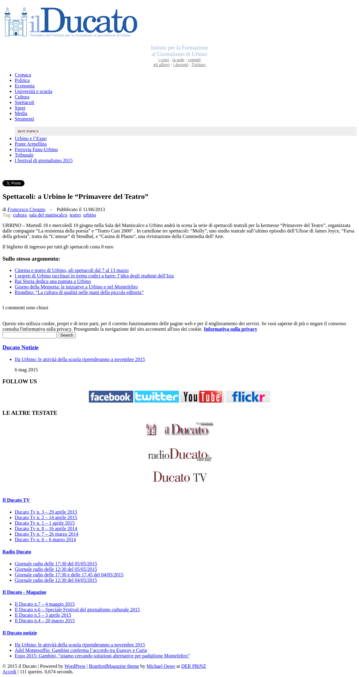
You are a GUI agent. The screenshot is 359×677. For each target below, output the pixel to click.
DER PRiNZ (193, 666)
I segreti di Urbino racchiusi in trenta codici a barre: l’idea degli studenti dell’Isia (94, 275)
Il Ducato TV (16, 500)
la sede (178, 60)
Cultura (22, 96)
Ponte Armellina (31, 144)
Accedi (9, 671)
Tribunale (24, 155)
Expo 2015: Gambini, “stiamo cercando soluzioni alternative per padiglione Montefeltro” (102, 655)
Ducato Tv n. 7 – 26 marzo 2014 (46, 534)
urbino (89, 215)
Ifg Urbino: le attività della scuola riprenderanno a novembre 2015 (80, 359)
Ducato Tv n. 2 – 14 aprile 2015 (46, 517)
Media (21, 113)
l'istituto (199, 64)
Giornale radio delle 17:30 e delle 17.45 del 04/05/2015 (69, 574)
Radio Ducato (16, 551)
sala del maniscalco (48, 215)
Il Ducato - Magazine (24, 592)
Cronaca (23, 74)
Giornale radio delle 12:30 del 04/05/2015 (56, 580)
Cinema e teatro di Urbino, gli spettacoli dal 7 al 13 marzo (72, 270)
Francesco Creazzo (26, 209)
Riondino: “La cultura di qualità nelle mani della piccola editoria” (79, 292)
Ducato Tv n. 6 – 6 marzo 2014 (45, 539)
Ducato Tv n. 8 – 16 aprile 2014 (46, 528)
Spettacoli (24, 102)
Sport (20, 107)
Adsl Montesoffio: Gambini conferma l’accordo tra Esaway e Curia (81, 650)
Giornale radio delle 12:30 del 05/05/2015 (56, 569)
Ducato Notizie (20, 347)
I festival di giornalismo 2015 (44, 160)
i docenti (180, 64)
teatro (75, 215)
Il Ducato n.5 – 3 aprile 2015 (43, 615)
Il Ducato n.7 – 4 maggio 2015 (45, 604)
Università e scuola (33, 91)
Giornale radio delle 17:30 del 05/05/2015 (56, 563)
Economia (25, 85)
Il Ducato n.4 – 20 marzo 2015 (45, 620)
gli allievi (161, 64)
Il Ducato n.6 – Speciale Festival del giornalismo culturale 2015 (77, 609)
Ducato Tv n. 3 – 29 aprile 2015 (46, 512)
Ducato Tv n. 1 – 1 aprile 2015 (45, 523)
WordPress (74, 666)
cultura (20, 215)
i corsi (163, 60)
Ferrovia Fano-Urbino (36, 149)
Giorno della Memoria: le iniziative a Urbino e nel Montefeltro (76, 286)
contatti (194, 60)
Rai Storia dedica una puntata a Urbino (53, 281)
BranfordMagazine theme (114, 666)
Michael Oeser (160, 666)
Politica (22, 80)
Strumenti (24, 118)
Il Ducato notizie (19, 632)
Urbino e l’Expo (31, 138)
